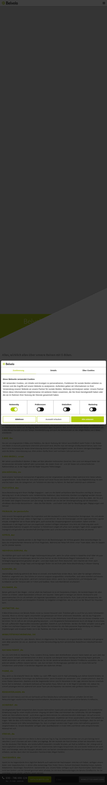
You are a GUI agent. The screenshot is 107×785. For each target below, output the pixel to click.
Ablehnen (19, 419)
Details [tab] (53, 370)
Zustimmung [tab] (18, 370)
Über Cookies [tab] (88, 370)
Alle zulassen (87, 419)
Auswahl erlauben (53, 419)
